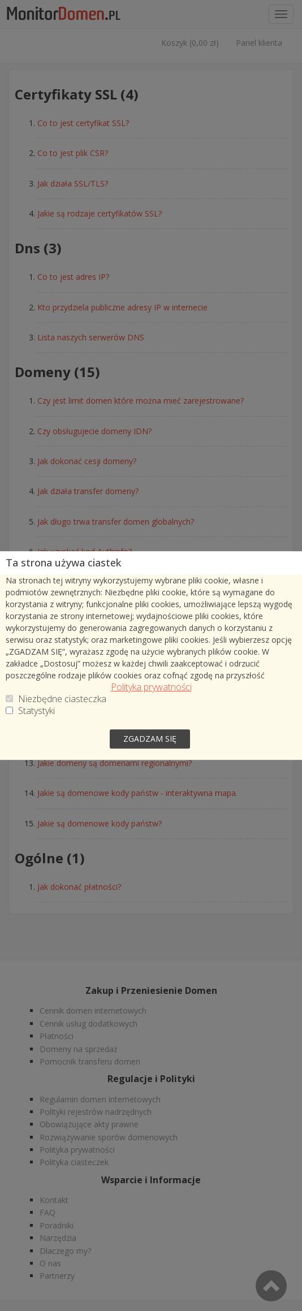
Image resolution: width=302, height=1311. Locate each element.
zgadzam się (149, 738)
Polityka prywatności (151, 687)
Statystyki (36, 711)
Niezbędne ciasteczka (62, 699)
